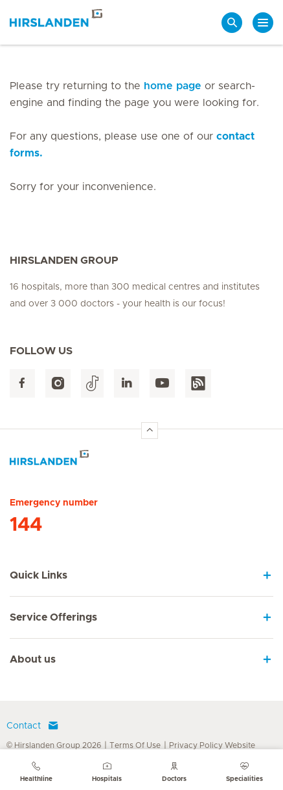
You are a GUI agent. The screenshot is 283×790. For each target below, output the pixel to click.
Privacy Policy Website (212, 745)
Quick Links (38, 575)
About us (33, 659)
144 (26, 525)
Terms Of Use (135, 745)
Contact (32, 726)
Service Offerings (53, 617)
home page (172, 86)
